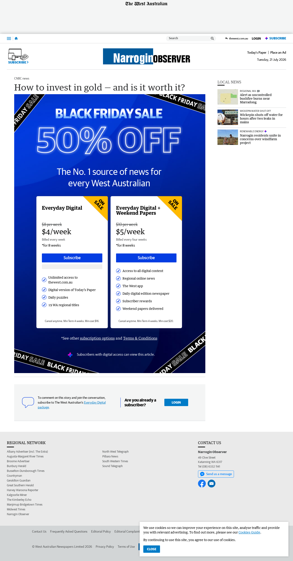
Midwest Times (16, 509)
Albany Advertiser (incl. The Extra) (27, 451)
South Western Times (115, 461)
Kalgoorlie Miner (17, 495)
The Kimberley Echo (19, 499)
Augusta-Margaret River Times (25, 456)
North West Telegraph (115, 451)
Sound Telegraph (112, 466)
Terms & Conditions (140, 338)
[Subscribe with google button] (72, 266)
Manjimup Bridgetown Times (24, 504)
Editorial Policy (101, 531)
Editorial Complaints (127, 531)
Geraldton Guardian (18, 480)
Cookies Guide (249, 532)
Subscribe (275, 38)
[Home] (16, 38)
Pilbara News (110, 456)
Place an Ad (278, 52)
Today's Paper (256, 52)
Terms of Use (126, 546)
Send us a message (216, 474)
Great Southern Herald (20, 485)
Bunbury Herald (16, 466)
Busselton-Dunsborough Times (25, 471)
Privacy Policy (105, 546)
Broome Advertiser (18, 461)
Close (151, 549)
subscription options (97, 338)
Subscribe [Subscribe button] (72, 257)
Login (256, 38)
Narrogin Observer (18, 514)
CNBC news (21, 78)
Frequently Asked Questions (68, 531)
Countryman (14, 475)
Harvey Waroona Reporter (22, 490)
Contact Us (39, 531)
